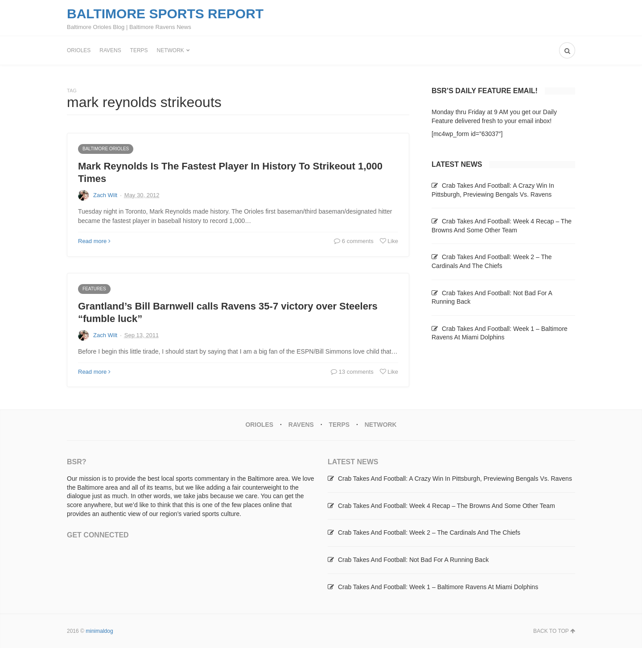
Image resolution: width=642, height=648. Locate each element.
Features (94, 288)
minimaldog (99, 630)
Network (170, 50)
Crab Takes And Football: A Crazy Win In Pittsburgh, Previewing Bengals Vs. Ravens (455, 478)
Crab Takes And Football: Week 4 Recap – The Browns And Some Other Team (446, 505)
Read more (94, 241)
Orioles (79, 50)
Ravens (110, 50)
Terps (139, 50)
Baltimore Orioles (105, 148)
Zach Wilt (105, 195)
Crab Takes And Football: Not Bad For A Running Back (413, 559)
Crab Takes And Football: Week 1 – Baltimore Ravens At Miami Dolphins (438, 586)
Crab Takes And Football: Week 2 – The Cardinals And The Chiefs (429, 532)
